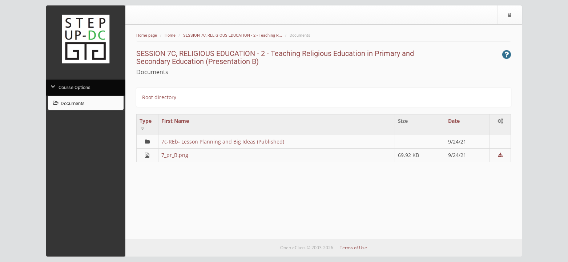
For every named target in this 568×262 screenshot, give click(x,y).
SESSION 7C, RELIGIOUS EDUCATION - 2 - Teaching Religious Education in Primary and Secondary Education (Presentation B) (275, 57)
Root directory (159, 97)
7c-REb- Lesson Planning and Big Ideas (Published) (222, 141)
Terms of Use (353, 248)
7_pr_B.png (174, 155)
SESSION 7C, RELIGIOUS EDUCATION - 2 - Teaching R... (232, 35)
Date (454, 120)
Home (170, 35)
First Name (175, 120)
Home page (146, 35)
